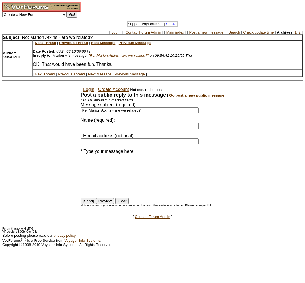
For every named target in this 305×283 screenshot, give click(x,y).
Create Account (106, 89)
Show (170, 24)
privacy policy (64, 244)
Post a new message (206, 32)
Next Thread (45, 74)
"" (119, 55)
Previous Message (130, 74)
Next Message (99, 74)
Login (116, 32)
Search (234, 32)
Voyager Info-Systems (82, 249)
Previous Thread (71, 74)
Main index (175, 32)
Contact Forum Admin (143, 32)
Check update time (258, 32)
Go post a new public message (189, 95)
